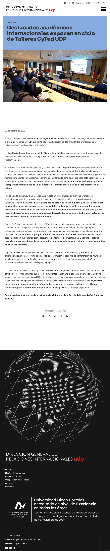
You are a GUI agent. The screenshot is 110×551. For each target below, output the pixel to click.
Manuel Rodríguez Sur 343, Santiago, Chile (23, 539)
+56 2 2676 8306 (12, 535)
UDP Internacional (46, 9)
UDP (88, 3)
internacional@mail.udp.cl (16, 544)
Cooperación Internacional (17, 480)
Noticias (9, 483)
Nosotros (9, 469)
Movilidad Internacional (15, 473)
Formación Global (13, 476)
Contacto (9, 487)
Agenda (80, 3)
